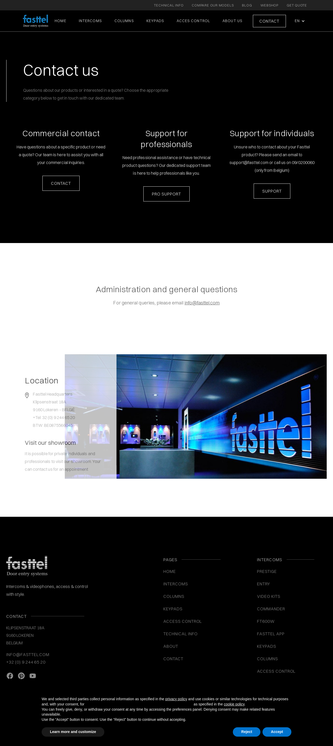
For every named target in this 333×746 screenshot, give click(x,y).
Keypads (266, 646)
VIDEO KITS (268, 596)
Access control (276, 671)
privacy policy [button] (176, 699)
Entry (263, 583)
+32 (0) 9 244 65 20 (26, 662)
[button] (299, 20)
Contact (269, 21)
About (170, 646)
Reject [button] (246, 732)
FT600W (266, 621)
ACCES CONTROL (193, 20)
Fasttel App (271, 633)
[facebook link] (10, 676)
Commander (271, 608)
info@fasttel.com (27, 654)
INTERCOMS (175, 583)
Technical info (180, 633)
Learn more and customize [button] (73, 732)
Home (60, 20)
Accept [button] (277, 732)
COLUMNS (124, 20)
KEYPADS (155, 20)
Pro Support (166, 194)
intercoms (90, 20)
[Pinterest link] (21, 676)
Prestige (267, 571)
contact (61, 183)
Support (272, 191)
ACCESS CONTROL (182, 621)
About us (232, 20)
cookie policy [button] (234, 704)
